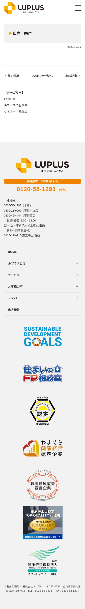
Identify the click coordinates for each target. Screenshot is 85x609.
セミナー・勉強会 (15, 111)
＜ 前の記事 (12, 75)
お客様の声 (15, 286)
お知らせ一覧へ (42, 75)
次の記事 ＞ (73, 75)
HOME (12, 252)
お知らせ (10, 98)
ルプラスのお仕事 (15, 105)
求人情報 (14, 309)
